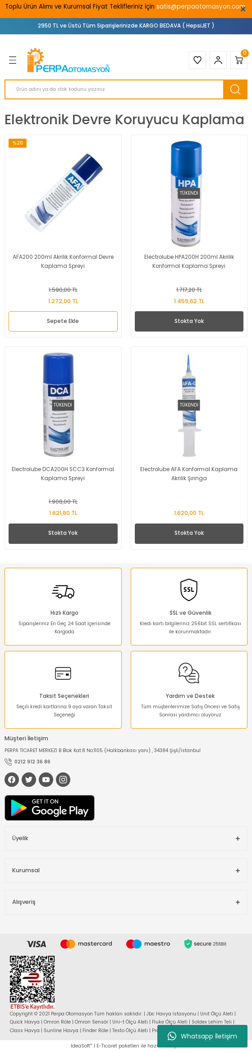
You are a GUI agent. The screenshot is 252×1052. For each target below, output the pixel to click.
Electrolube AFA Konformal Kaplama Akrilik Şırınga (189, 474)
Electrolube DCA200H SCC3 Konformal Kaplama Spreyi (63, 474)
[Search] (126, 89)
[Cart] (238, 60)
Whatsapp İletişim (202, 1036)
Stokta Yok (189, 321)
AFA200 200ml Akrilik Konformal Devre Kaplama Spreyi (63, 261)
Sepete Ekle (63, 321)
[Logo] (69, 60)
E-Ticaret (106, 1046)
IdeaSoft (81, 1046)
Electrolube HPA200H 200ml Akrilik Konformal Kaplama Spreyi (189, 261)
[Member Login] (218, 60)
